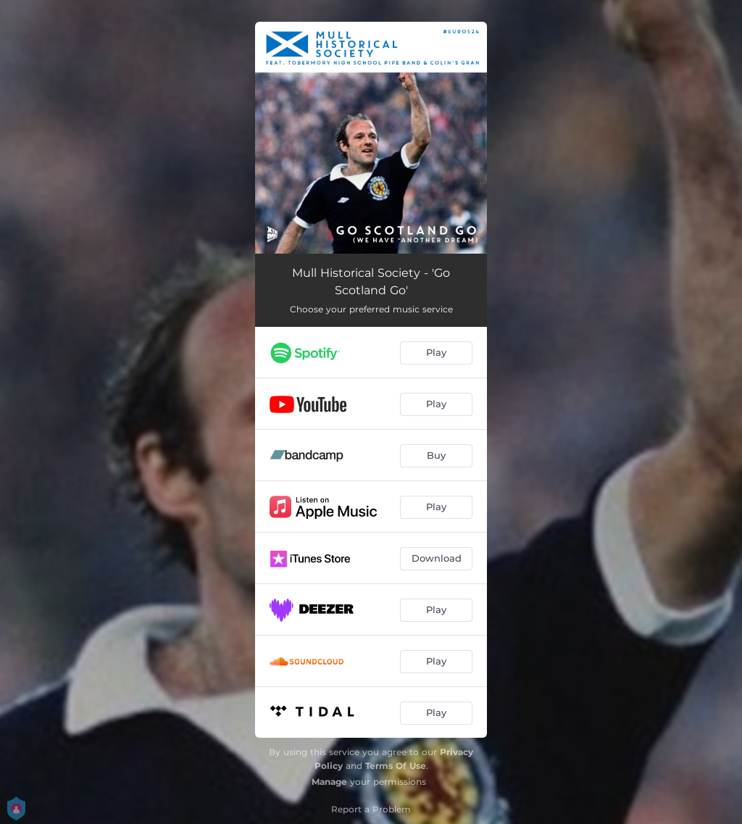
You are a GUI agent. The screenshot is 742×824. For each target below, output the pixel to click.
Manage (329, 781)
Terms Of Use (395, 765)
